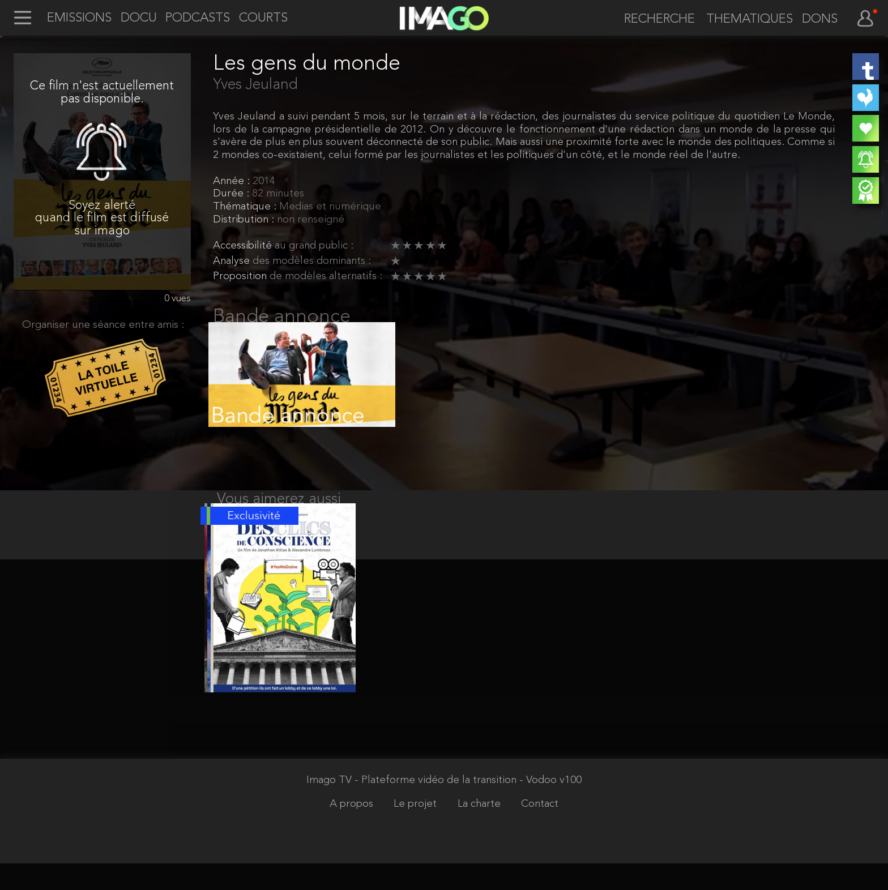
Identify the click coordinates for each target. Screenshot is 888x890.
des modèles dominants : (312, 261)
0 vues (177, 298)
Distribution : (245, 220)
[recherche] (654, 19)
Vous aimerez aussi (279, 513)
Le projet (416, 830)
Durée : (232, 194)
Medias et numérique (330, 207)
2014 (264, 181)
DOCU (139, 18)
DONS (820, 20)
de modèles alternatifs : (326, 276)
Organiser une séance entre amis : (103, 325)
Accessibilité (244, 246)
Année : (233, 181)
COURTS (263, 18)
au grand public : (314, 246)
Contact (539, 830)
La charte (480, 830)
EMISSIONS (79, 18)
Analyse (233, 261)
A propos (353, 830)
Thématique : (246, 207)
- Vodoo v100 (550, 807)
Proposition (241, 276)
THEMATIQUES (749, 20)
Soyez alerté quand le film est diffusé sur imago (102, 218)
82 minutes (278, 194)
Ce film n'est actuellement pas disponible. (102, 92)
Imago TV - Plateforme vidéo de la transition (412, 807)
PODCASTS (197, 18)
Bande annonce (282, 317)
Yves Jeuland (255, 85)
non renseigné (310, 220)
